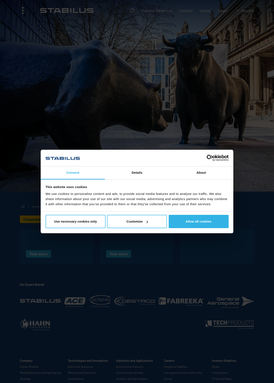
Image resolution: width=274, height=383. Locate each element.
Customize (137, 221)
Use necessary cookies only (75, 221)
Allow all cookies (198, 221)
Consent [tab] (72, 172)
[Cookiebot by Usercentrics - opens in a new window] (210, 158)
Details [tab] (137, 172)
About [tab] (201, 172)
